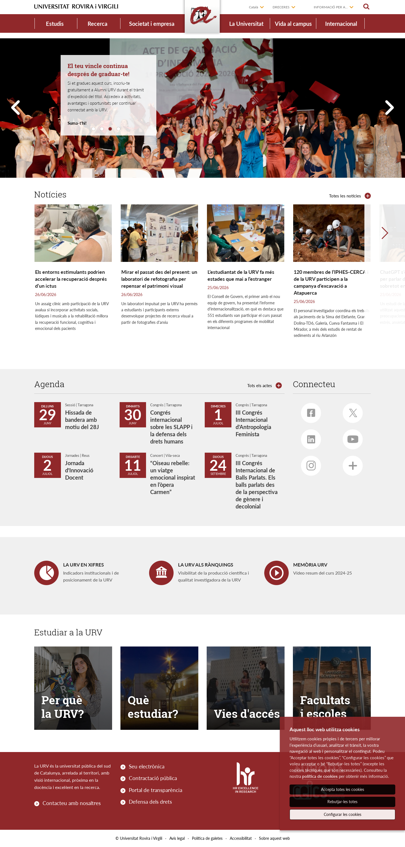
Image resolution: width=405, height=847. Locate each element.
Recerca (97, 23)
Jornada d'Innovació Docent (79, 470)
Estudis (55, 23)
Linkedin (308, 437)
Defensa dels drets (150, 801)
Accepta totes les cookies (342, 789)
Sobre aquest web (274, 838)
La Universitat (246, 23)
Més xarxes (350, 463)
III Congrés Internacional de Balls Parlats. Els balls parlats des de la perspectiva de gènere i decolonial (257, 485)
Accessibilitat (241, 838)
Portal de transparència (155, 790)
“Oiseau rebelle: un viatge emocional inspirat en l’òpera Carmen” (172, 477)
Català (253, 7)
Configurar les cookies (342, 814)
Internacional (341, 23)
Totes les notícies (345, 195)
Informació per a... (331, 7)
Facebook (308, 410)
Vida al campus (293, 23)
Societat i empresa (151, 23)
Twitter (350, 411)
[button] (384, 281)
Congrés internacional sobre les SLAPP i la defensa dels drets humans (171, 427)
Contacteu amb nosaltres (72, 803)
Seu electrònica (146, 766)
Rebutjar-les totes (342, 801)
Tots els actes (259, 385)
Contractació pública (153, 778)
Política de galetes (207, 838)
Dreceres (281, 7)
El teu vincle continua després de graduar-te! (98, 70)
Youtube (350, 437)
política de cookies (320, 776)
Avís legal (177, 838)
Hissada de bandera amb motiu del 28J (82, 419)
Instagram (308, 464)
